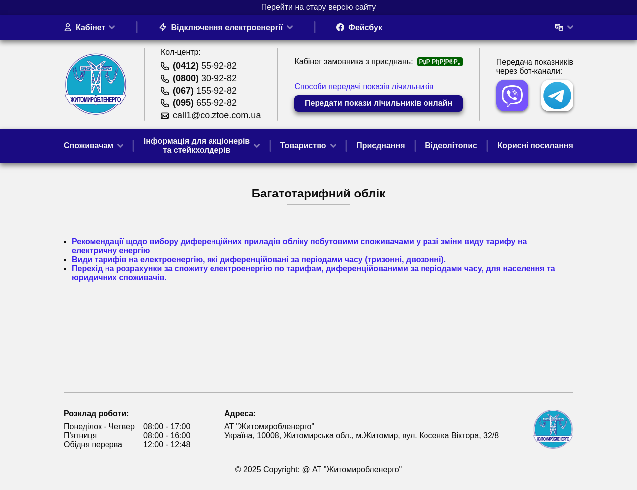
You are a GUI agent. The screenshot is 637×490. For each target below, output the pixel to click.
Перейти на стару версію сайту (318, 7)
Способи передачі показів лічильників (363, 86)
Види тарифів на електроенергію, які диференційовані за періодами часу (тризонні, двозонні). (259, 259)
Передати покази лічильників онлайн (378, 103)
